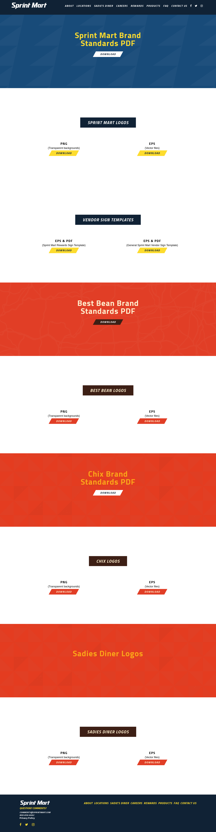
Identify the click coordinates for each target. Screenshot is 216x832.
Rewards (137, 6)
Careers (122, 6)
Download (108, 54)
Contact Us (179, 6)
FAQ (165, 6)
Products (153, 6)
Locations (83, 6)
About (69, 6)
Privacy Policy (27, 818)
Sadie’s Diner (103, 6)
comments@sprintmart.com (35, 812)
